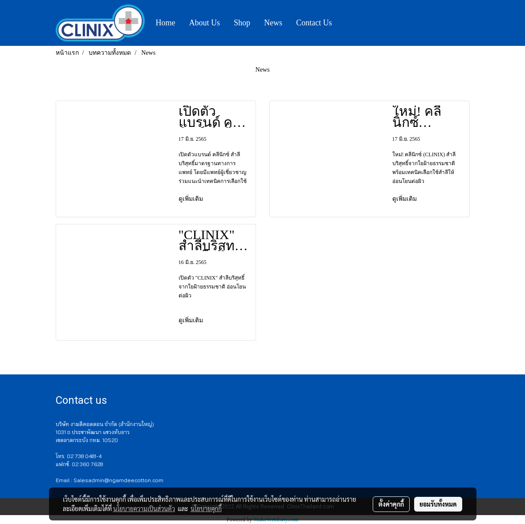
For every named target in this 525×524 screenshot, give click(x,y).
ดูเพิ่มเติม (192, 198)
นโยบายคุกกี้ (206, 508)
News (273, 22)
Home (165, 22)
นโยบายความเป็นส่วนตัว (144, 508)
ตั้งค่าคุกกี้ (391, 504)
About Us (204, 22)
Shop (242, 22)
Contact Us (314, 22)
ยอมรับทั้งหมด (438, 504)
